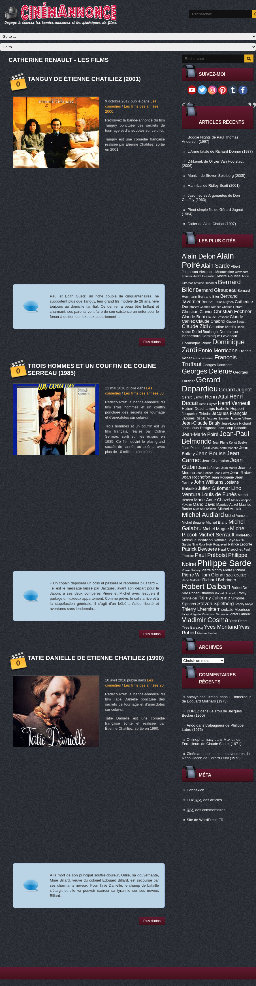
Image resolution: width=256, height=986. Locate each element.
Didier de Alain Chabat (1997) (212, 224)
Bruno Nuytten (224, 302)
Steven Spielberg (215, 603)
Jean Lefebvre (209, 468)
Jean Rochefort (196, 477)
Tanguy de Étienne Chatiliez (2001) (84, 78)
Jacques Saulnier (217, 418)
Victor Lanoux (240, 614)
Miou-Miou (244, 535)
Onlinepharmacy (200, 739)
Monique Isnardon (197, 540)
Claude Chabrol (210, 321)
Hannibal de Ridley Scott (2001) (214, 185)
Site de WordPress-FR (205, 820)
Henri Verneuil (234, 403)
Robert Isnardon (201, 593)
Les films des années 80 (143, 393)
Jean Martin (229, 467)
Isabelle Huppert (230, 408)
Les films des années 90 (143, 685)
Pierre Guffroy (191, 570)
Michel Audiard (203, 514)
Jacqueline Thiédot (196, 414)
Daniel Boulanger (205, 332)
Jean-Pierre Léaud (196, 448)
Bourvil (208, 302)
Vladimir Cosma (205, 620)
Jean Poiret (221, 473)
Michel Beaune (193, 523)
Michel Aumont (236, 516)
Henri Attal (217, 397)
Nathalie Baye (224, 540)
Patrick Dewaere (199, 549)
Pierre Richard (234, 570)
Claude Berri (193, 316)
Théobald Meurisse (233, 609)
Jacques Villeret (240, 418)
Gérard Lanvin (193, 397)
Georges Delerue (207, 371)
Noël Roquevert (216, 544)
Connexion (195, 790)
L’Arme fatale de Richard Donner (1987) (220, 151)
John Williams (208, 482)
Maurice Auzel (227, 505)
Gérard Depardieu (201, 384)
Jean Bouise (211, 453)
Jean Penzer (204, 473)
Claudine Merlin (222, 327)
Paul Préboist (211, 555)
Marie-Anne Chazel (212, 500)
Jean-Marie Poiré (200, 434)
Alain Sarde (215, 266)
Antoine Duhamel (205, 283)
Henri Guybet (208, 404)
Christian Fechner (233, 311)
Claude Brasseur (217, 317)
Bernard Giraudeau (216, 290)
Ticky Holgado (191, 614)
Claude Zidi (195, 326)
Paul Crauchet (230, 549)
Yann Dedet (238, 621)
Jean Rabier (241, 472)
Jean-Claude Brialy (201, 422)
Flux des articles (204, 800)
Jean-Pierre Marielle (224, 448)
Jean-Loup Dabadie (232, 428)
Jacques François (229, 413)
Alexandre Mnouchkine (216, 272)
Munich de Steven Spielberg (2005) (217, 175)
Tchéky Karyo (244, 604)
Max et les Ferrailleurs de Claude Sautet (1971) (211, 741)
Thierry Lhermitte (199, 609)
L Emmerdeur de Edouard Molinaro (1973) (216, 699)
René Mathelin (191, 580)
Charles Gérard (232, 307)
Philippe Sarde (224, 563)
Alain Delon (199, 256)
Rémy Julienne (214, 598)
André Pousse (228, 276)
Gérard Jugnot (235, 390)
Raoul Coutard (235, 575)
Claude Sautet (236, 321)
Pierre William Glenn (202, 574)
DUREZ (193, 711)
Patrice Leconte (240, 544)
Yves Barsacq (192, 628)
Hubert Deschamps (198, 408)
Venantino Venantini (215, 614)
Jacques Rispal (193, 418)
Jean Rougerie (223, 477)
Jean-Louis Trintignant (199, 428)
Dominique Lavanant (219, 336)
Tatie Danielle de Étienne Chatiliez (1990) (96, 657)
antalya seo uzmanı (203, 697)
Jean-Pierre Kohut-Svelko (230, 442)
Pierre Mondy (212, 570)
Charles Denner (210, 307)
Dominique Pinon (196, 343)
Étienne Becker (207, 633)
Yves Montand (221, 627)
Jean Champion (215, 461)
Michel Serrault (216, 535)
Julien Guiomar (214, 488)
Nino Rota (198, 544)
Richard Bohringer (219, 580)
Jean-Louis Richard (236, 423)
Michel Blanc (216, 522)
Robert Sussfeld (225, 593)
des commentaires (206, 810)
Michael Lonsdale (205, 509)
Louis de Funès (218, 494)
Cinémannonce (199, 754)
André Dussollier (204, 276)
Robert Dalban (206, 586)
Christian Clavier (197, 311)
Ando (191, 725)
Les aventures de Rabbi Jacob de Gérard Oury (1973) (216, 756)
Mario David (204, 504)
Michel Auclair (230, 509)
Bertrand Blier (208, 297)
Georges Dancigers (217, 365)
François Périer (203, 358)
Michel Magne (216, 528)
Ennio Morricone (218, 350)
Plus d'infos (152, 342)
